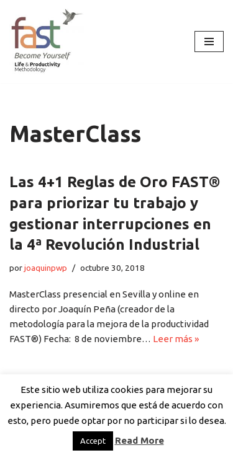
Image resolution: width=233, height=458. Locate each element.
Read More (139, 440)
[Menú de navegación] (209, 41)
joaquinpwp (45, 268)
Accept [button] (93, 440)
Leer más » (176, 338)
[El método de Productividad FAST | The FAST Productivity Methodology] (46, 41)
